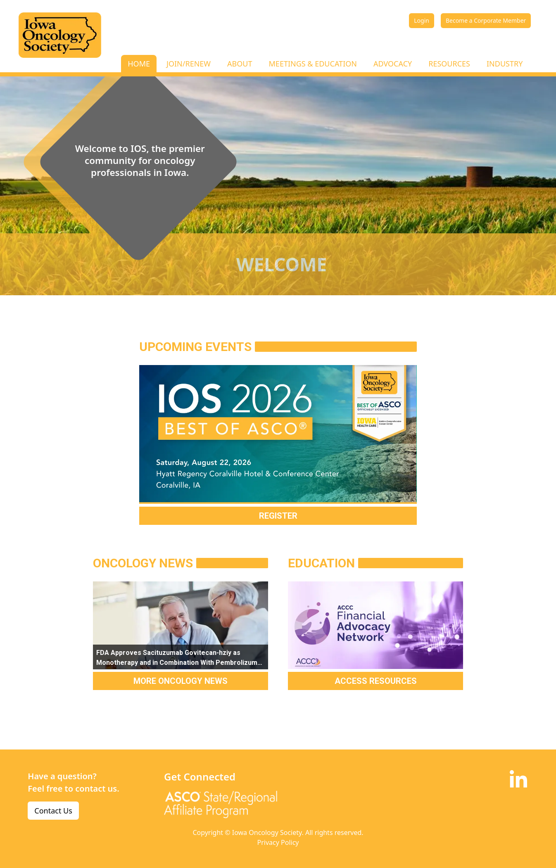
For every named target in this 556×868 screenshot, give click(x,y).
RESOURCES (449, 64)
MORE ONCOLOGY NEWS (180, 681)
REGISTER (278, 516)
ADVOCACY (392, 64)
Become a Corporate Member (486, 20)
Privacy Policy (278, 842)
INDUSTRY (505, 64)
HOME (139, 64)
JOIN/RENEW (188, 64)
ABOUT (239, 64)
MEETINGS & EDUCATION (313, 64)
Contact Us (53, 811)
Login (421, 20)
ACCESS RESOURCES (376, 681)
